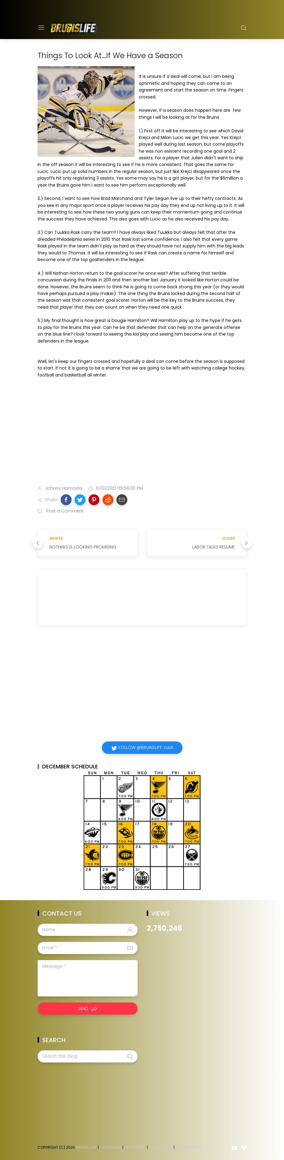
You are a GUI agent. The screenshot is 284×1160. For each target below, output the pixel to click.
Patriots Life (161, 1147)
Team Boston (188, 1147)
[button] (66, 499)
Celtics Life (111, 1147)
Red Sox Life (135, 1147)
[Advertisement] (142, 432)
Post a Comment (64, 511)
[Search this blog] (88, 1056)
